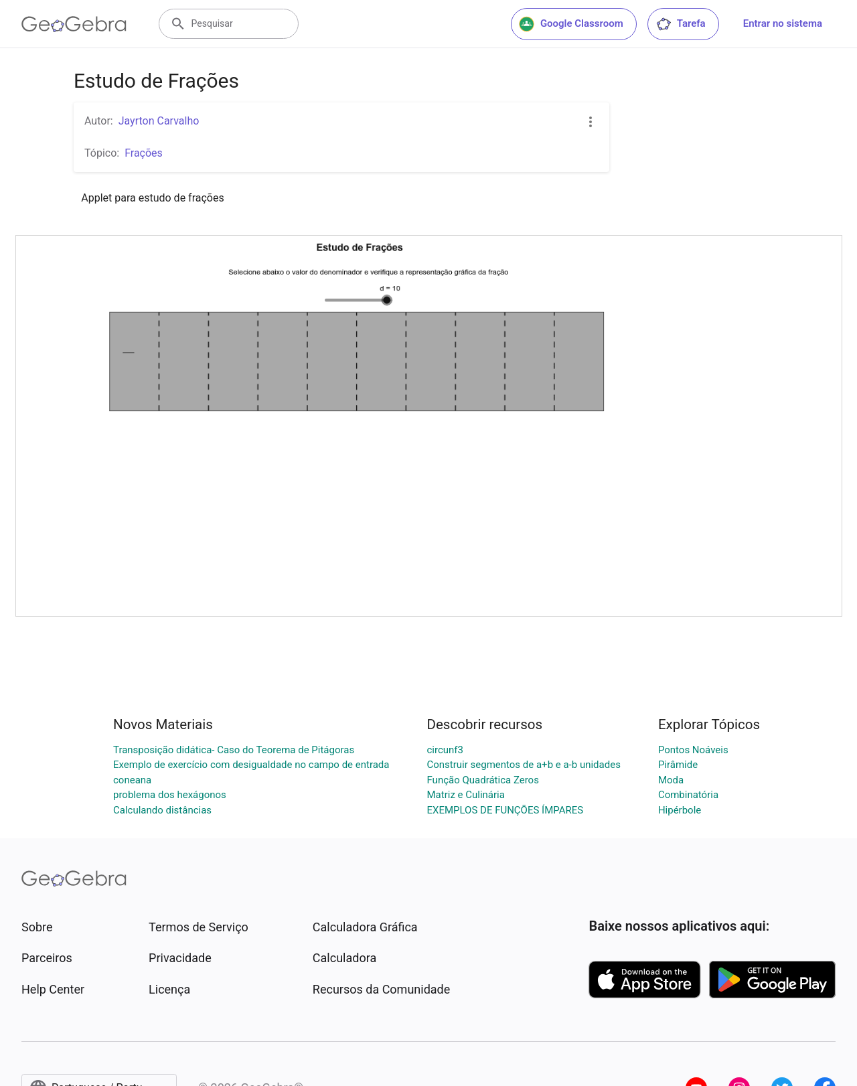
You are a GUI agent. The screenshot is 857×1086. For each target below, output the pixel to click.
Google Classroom (571, 24)
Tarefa (680, 24)
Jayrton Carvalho (159, 120)
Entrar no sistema (782, 23)
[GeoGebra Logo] (74, 24)
